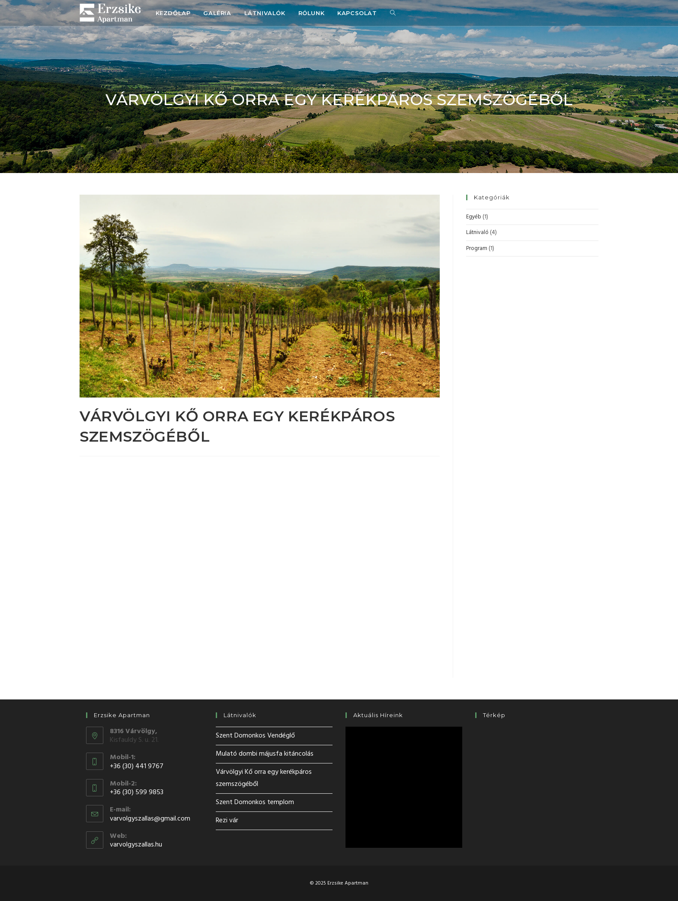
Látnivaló (477, 232)
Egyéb (473, 216)
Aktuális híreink (378, 715)
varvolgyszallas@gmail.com (150, 818)
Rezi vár (227, 820)
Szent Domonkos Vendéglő (255, 735)
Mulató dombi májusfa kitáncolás (264, 754)
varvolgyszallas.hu (136, 844)
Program (476, 248)
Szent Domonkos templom (255, 802)
